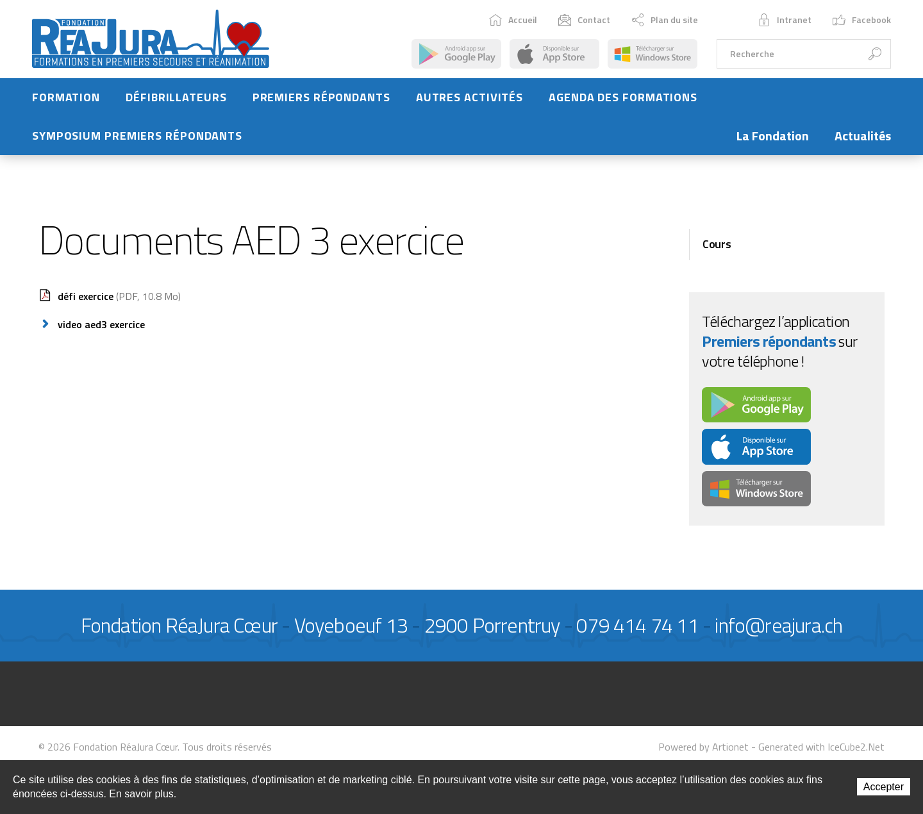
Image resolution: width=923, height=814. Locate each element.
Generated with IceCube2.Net (821, 752)
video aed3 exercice (101, 330)
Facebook (862, 23)
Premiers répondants (321, 103)
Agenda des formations (623, 103)
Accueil (513, 23)
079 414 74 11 (637, 631)
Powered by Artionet (703, 752)
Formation (66, 103)
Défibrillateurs (176, 103)
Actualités (863, 142)
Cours (717, 250)
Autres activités (469, 103)
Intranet (784, 23)
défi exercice (119, 302)
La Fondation (772, 142)
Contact (584, 23)
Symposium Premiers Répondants (137, 142)
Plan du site (664, 23)
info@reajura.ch (778, 631)
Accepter (883, 786)
